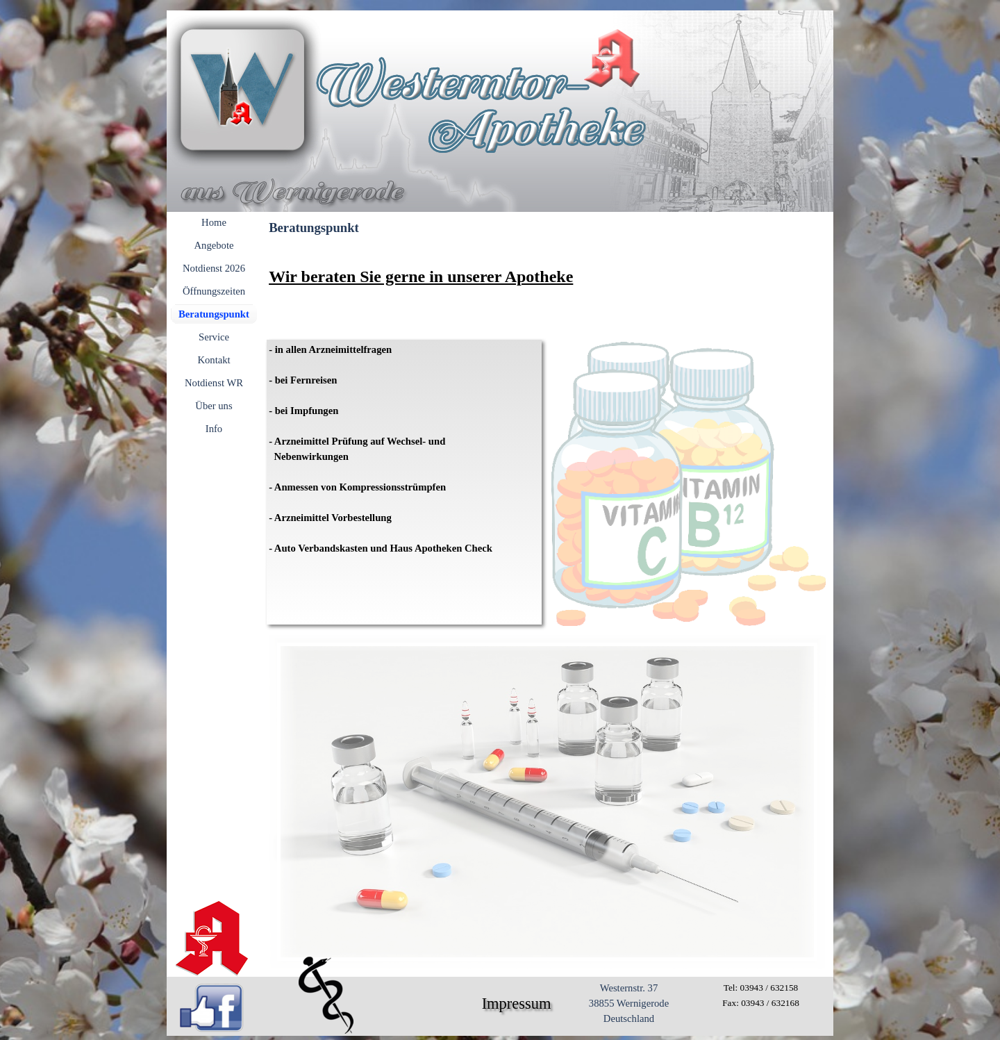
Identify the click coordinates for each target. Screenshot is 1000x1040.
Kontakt (213, 359)
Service (214, 336)
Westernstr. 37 (629, 987)
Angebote (214, 245)
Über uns (213, 405)
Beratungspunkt (213, 314)
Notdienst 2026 (214, 268)
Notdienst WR (214, 382)
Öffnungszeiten (214, 291)
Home (213, 222)
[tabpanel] (547, 289)
